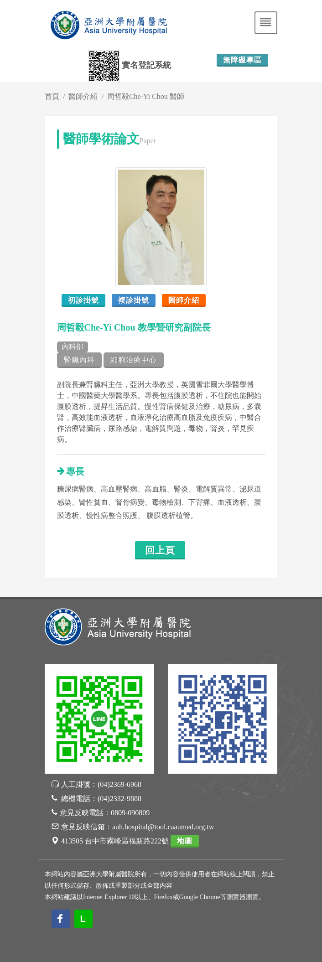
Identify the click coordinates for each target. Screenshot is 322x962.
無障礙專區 (242, 60)
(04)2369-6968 (119, 784)
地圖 (184, 841)
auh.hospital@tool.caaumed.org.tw (163, 827)
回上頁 (160, 550)
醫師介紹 (83, 96)
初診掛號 (83, 300)
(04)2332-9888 (119, 798)
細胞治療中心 (133, 360)
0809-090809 (130, 813)
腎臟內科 (79, 360)
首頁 (52, 96)
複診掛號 (133, 300)
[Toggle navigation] (265, 22)
